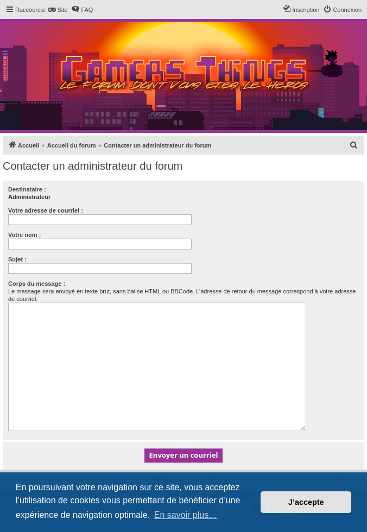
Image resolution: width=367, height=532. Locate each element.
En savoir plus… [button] (186, 515)
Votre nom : (24, 235)
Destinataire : (27, 189)
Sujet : (17, 259)
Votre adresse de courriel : (45, 210)
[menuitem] (57, 9)
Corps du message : (36, 283)
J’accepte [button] (306, 502)
